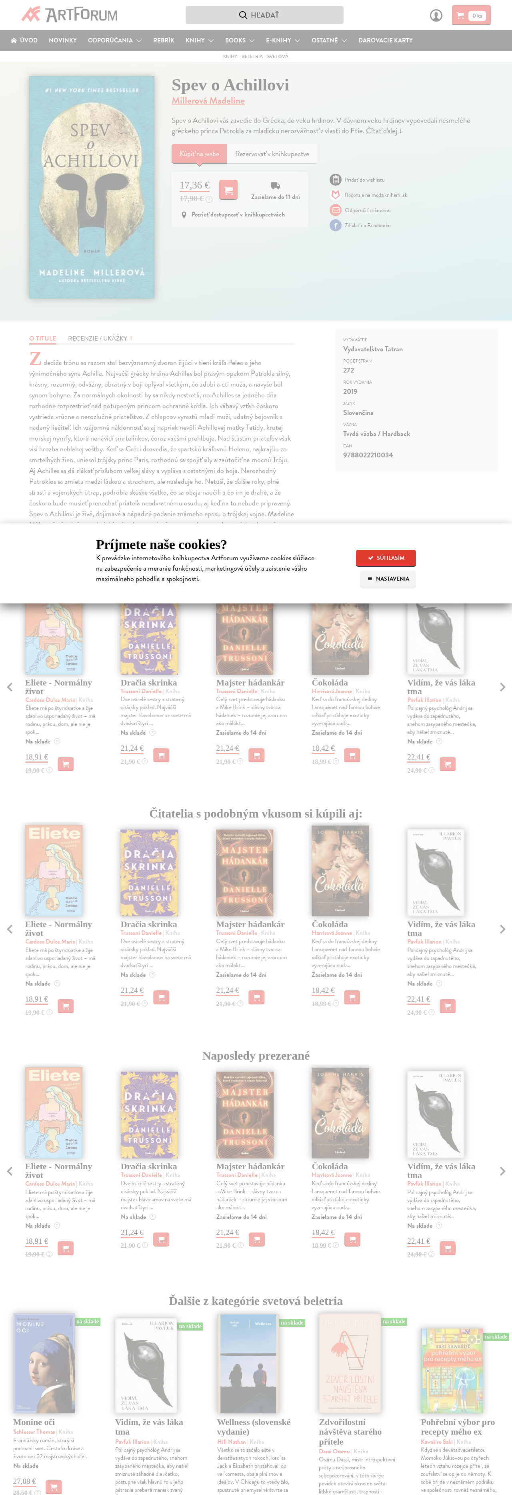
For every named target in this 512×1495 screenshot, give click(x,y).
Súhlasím (386, 558)
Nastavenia (388, 579)
